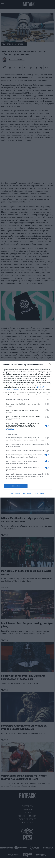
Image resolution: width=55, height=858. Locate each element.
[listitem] (27, 400)
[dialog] (27, 429)
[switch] (47, 404)
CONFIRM (16, 486)
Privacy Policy (39, 493)
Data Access (27, 493)
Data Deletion (15, 493)
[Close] (51, 365)
